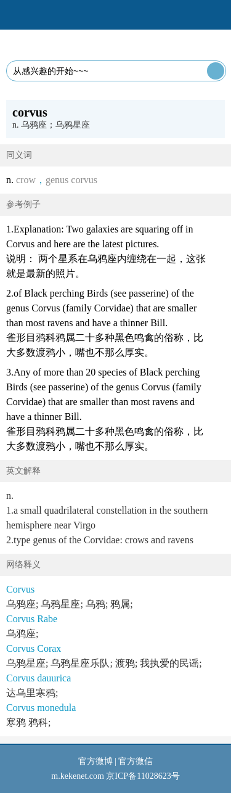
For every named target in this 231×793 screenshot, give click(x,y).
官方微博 (95, 761)
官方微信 (135, 761)
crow (26, 180)
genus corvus (71, 180)
